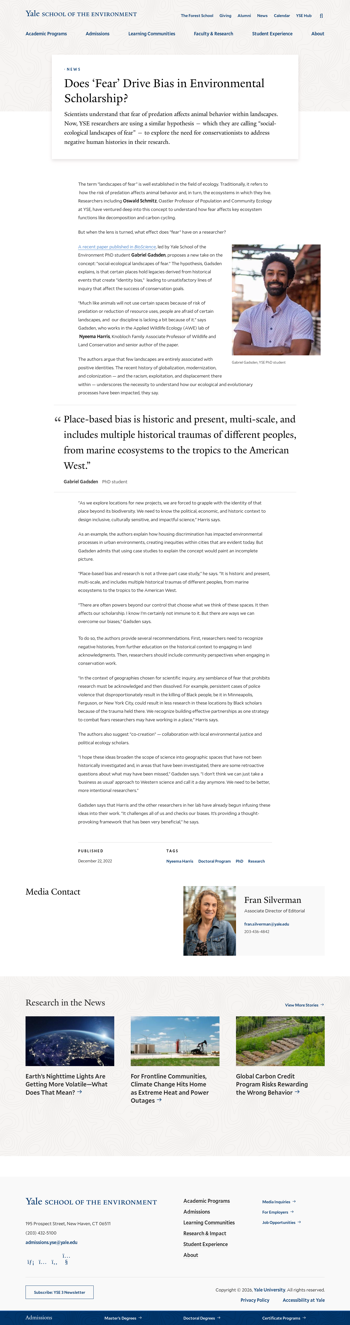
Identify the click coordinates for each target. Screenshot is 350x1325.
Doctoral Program (214, 861)
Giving (225, 15)
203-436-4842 (256, 931)
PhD (239, 861)
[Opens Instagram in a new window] (43, 1261)
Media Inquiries (276, 1201)
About (317, 33)
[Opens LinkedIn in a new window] (31, 1261)
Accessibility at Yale (304, 1300)
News (262, 15)
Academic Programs (46, 33)
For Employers (275, 1212)
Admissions (97, 33)
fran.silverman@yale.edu (266, 924)
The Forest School (197, 15)
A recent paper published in (117, 246)
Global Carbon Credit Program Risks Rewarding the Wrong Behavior (272, 1084)
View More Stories (302, 1005)
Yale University (269, 1290)
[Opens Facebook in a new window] (55, 1261)
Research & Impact (204, 1233)
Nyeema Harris (179, 861)
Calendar (282, 15)
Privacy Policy (255, 1300)
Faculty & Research (213, 33)
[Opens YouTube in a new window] (66, 1259)
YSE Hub (304, 15)
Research (256, 861)
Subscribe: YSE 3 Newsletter (59, 1292)
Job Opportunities (279, 1222)
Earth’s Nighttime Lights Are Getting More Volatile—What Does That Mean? (67, 1084)
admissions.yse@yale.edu (51, 1242)
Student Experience (272, 33)
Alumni (244, 15)
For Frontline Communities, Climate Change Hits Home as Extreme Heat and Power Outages (170, 1088)
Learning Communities (151, 33)
